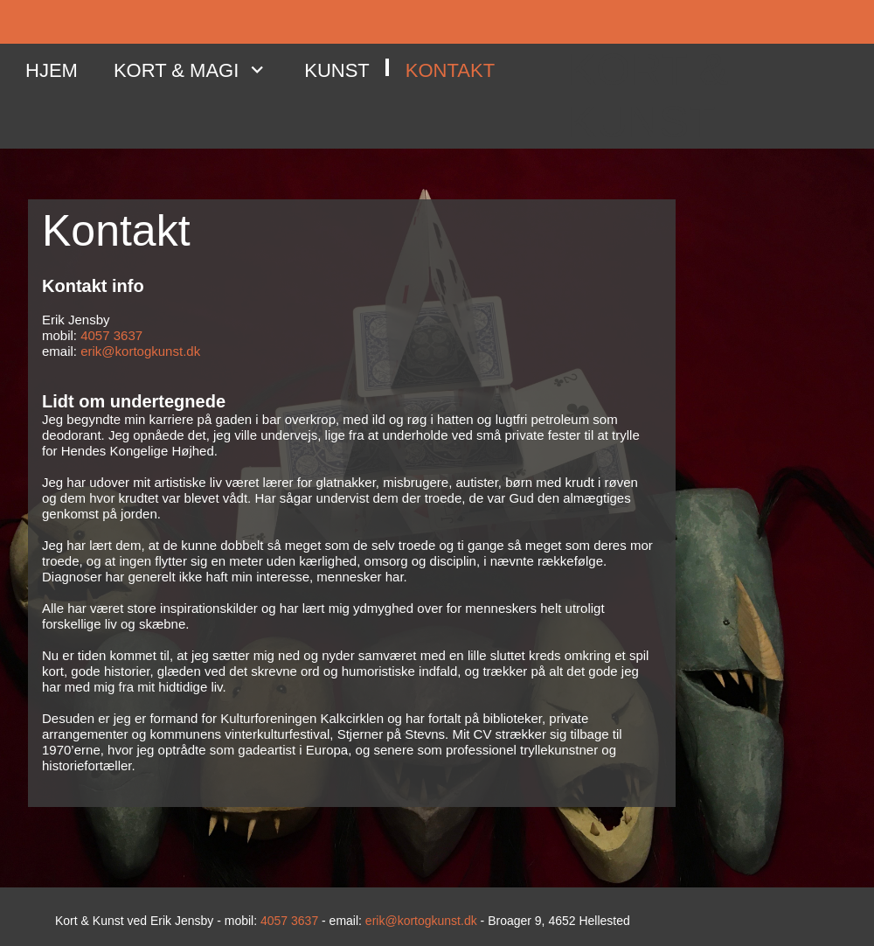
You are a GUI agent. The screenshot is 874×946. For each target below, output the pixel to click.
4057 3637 (111, 335)
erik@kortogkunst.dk (140, 351)
